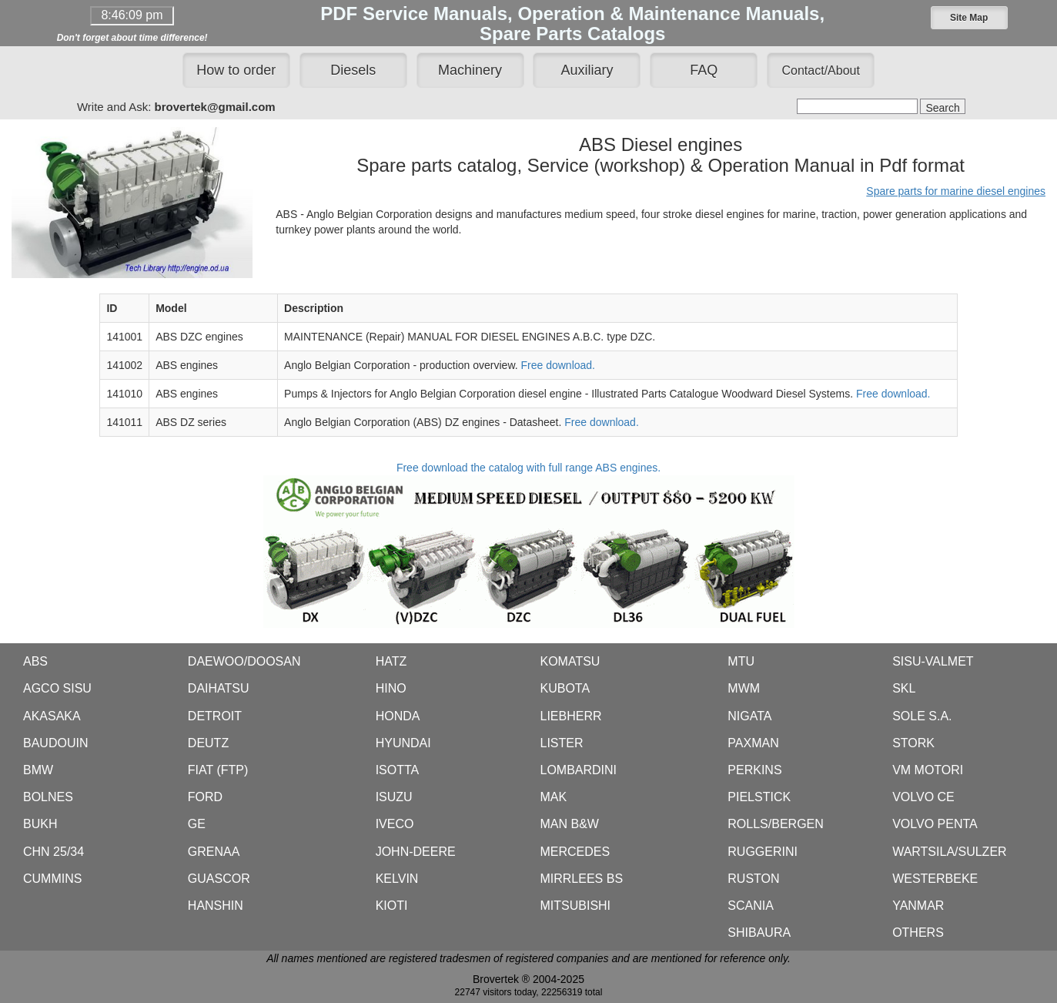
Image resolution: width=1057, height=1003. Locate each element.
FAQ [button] (703, 70)
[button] (969, 17)
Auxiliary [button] (586, 70)
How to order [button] (236, 70)
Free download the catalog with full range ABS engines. (528, 544)
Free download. (558, 365)
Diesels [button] (353, 70)
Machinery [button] (470, 70)
